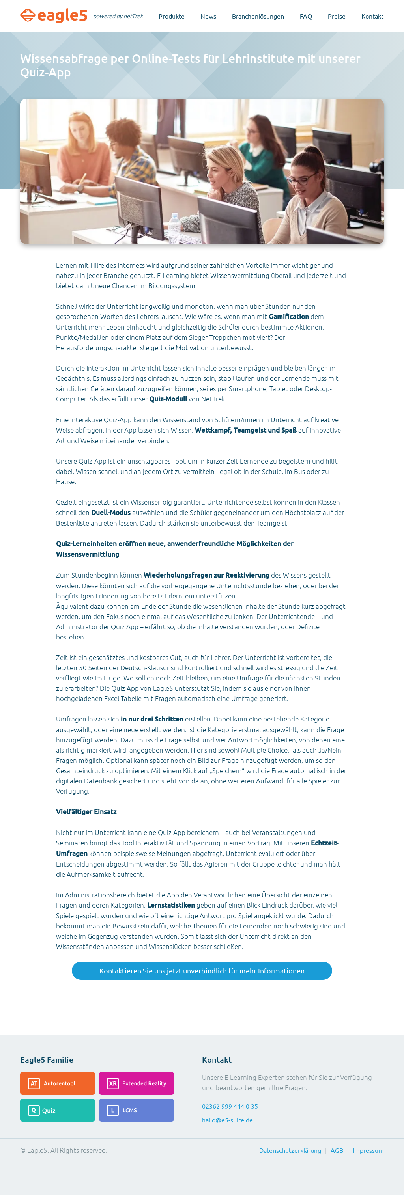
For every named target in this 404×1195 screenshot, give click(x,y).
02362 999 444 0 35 (230, 1106)
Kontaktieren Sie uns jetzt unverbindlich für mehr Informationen (202, 970)
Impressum (368, 1150)
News (208, 16)
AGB (337, 1150)
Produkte (172, 16)
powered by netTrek (118, 16)
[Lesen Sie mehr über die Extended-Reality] (136, 1083)
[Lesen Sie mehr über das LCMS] (136, 1110)
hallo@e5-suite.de (227, 1120)
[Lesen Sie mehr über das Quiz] (57, 1110)
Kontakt (372, 16)
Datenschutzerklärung (290, 1150)
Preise (337, 16)
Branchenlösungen (258, 16)
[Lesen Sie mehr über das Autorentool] (57, 1083)
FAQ (306, 16)
